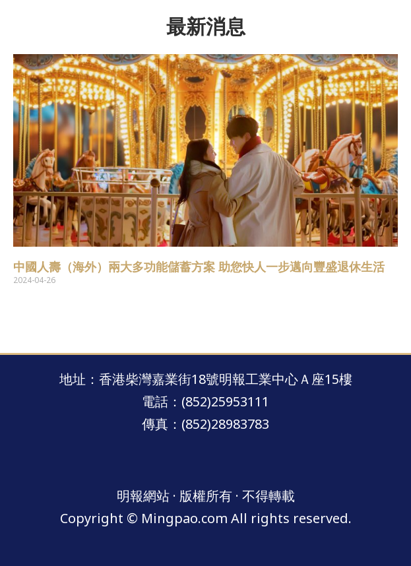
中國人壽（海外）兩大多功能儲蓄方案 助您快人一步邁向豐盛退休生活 (199, 267)
